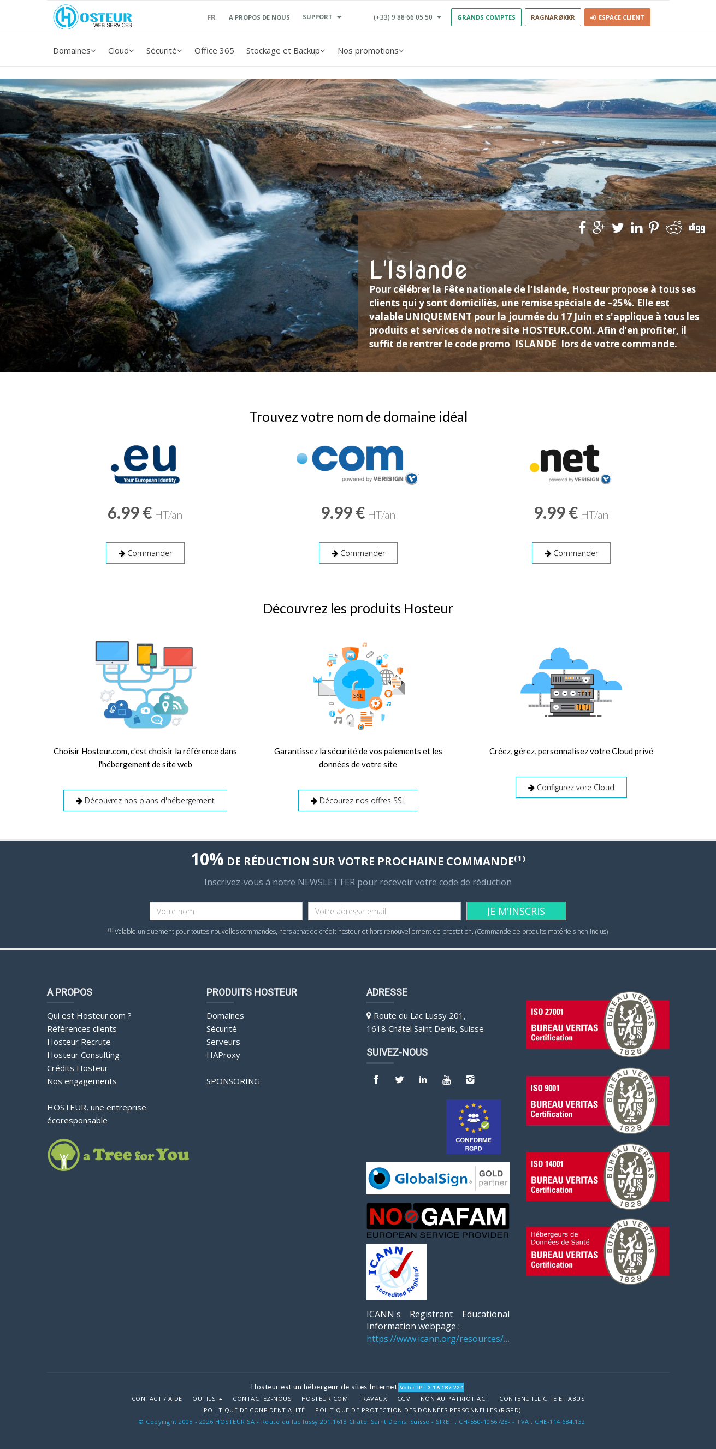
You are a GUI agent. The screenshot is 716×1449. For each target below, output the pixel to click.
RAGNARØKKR (553, 17)
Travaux (372, 1397)
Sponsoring (233, 1079)
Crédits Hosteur (77, 1066)
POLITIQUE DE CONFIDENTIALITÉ (254, 1409)
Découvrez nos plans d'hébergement (145, 800)
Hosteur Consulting (83, 1053)
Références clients (82, 1027)
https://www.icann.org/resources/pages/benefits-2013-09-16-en (438, 1338)
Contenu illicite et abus (541, 1397)
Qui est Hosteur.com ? (89, 1014)
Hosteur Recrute (79, 1040)
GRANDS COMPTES (486, 17)
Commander (145, 553)
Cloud (121, 50)
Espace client (617, 17)
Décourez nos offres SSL (358, 800)
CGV (404, 1397)
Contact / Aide (157, 1397)
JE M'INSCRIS (516, 909)
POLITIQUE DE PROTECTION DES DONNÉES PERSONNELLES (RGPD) (418, 1409)
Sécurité (164, 50)
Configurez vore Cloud (571, 787)
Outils (207, 1397)
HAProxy (223, 1053)
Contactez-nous (262, 1397)
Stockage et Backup (286, 50)
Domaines (74, 50)
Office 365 (214, 50)
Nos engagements (82, 1079)
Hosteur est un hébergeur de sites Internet (324, 1385)
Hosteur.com (324, 1397)
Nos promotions (371, 50)
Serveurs (223, 1040)
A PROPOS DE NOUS (259, 17)
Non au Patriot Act (455, 1397)
